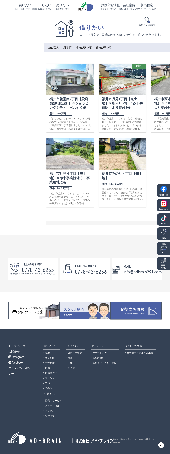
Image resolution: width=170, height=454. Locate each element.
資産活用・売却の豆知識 (140, 353)
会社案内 (129, 7)
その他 (48, 388)
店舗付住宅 (51, 373)
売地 (47, 353)
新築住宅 (147, 7)
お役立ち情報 (110, 7)
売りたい (62, 7)
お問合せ (14, 351)
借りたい (45, 7)
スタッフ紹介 (52, 405)
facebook (15, 362)
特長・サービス (53, 400)
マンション (51, 378)
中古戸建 (50, 363)
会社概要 (50, 416)
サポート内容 (100, 353)
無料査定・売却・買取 (104, 363)
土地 (70, 363)
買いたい (25, 7)
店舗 (47, 368)
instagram (16, 357)
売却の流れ (98, 357)
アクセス (50, 410)
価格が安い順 (84, 47)
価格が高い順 (103, 47)
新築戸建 (50, 357)
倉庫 (70, 357)
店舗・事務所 (75, 353)
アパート (50, 383)
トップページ (16, 346)
